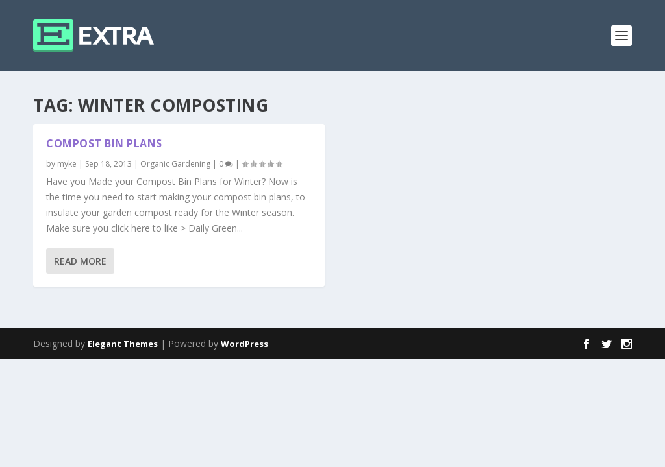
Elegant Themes (123, 344)
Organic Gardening (175, 163)
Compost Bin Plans (104, 143)
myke (67, 163)
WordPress (244, 344)
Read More (80, 261)
